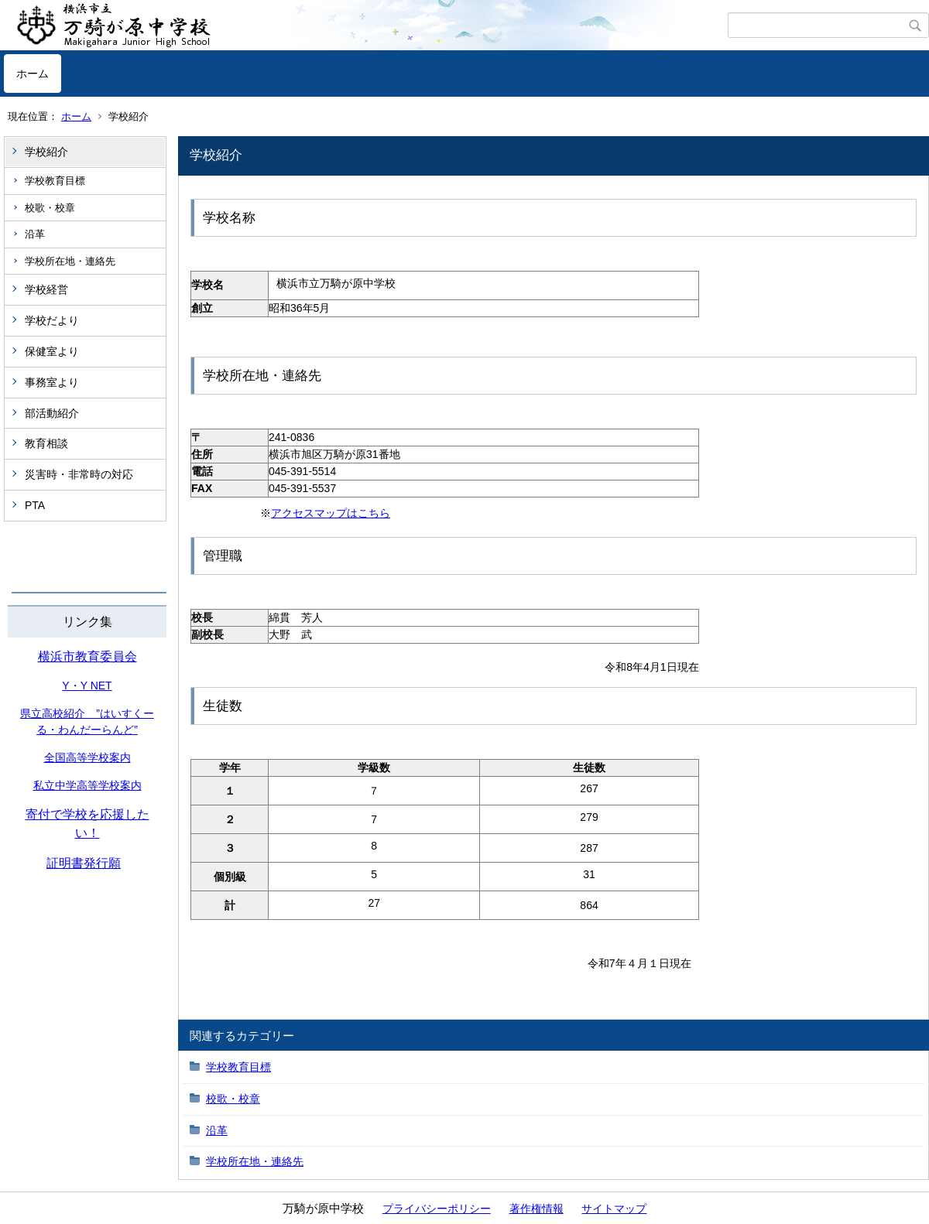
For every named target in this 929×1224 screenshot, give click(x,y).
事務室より (52, 382)
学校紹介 (46, 151)
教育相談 (46, 443)
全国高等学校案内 (87, 757)
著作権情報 (536, 1208)
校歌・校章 (50, 208)
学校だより (52, 320)
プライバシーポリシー (436, 1208)
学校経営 (46, 289)
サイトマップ (613, 1208)
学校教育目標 (55, 180)
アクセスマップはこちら (330, 513)
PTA (35, 505)
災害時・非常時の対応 (79, 474)
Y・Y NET (86, 685)
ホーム (32, 73)
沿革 (35, 234)
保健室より (52, 351)
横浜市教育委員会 (87, 656)
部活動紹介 (52, 413)
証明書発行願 (83, 863)
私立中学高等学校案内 (87, 785)
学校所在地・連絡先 (70, 261)
